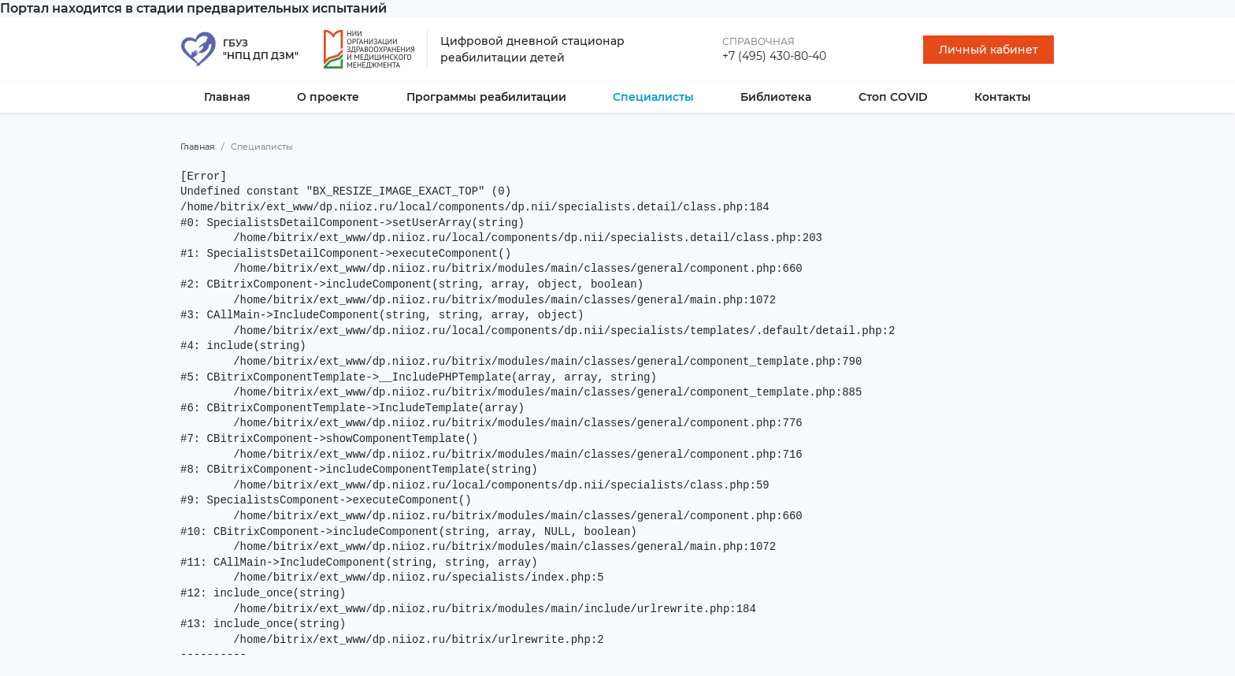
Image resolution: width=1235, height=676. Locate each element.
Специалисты (653, 97)
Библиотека (775, 97)
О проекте (328, 97)
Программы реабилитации (486, 97)
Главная (227, 97)
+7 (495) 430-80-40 (774, 56)
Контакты (1002, 97)
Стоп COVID (893, 97)
